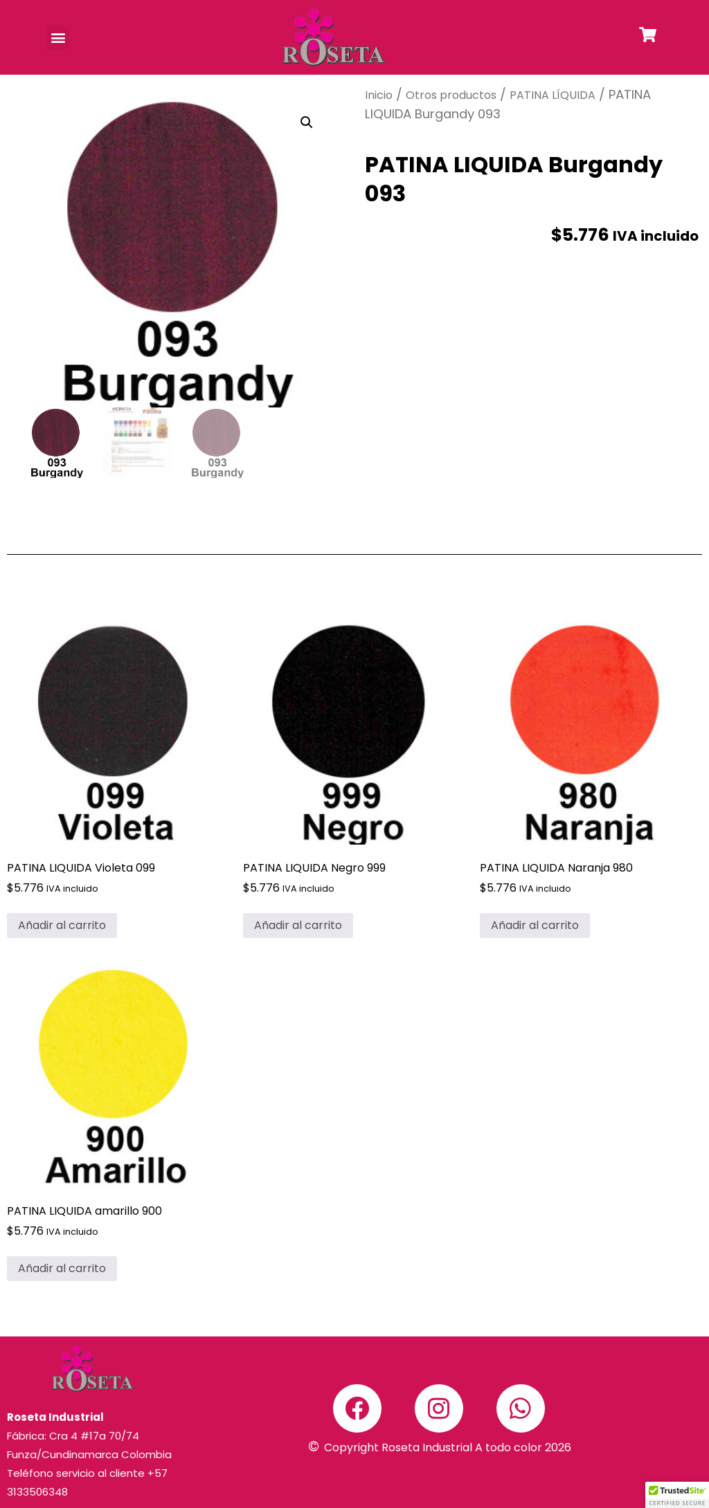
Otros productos (451, 95)
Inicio (379, 95)
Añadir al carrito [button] (62, 925)
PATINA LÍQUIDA (552, 95)
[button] (57, 37)
